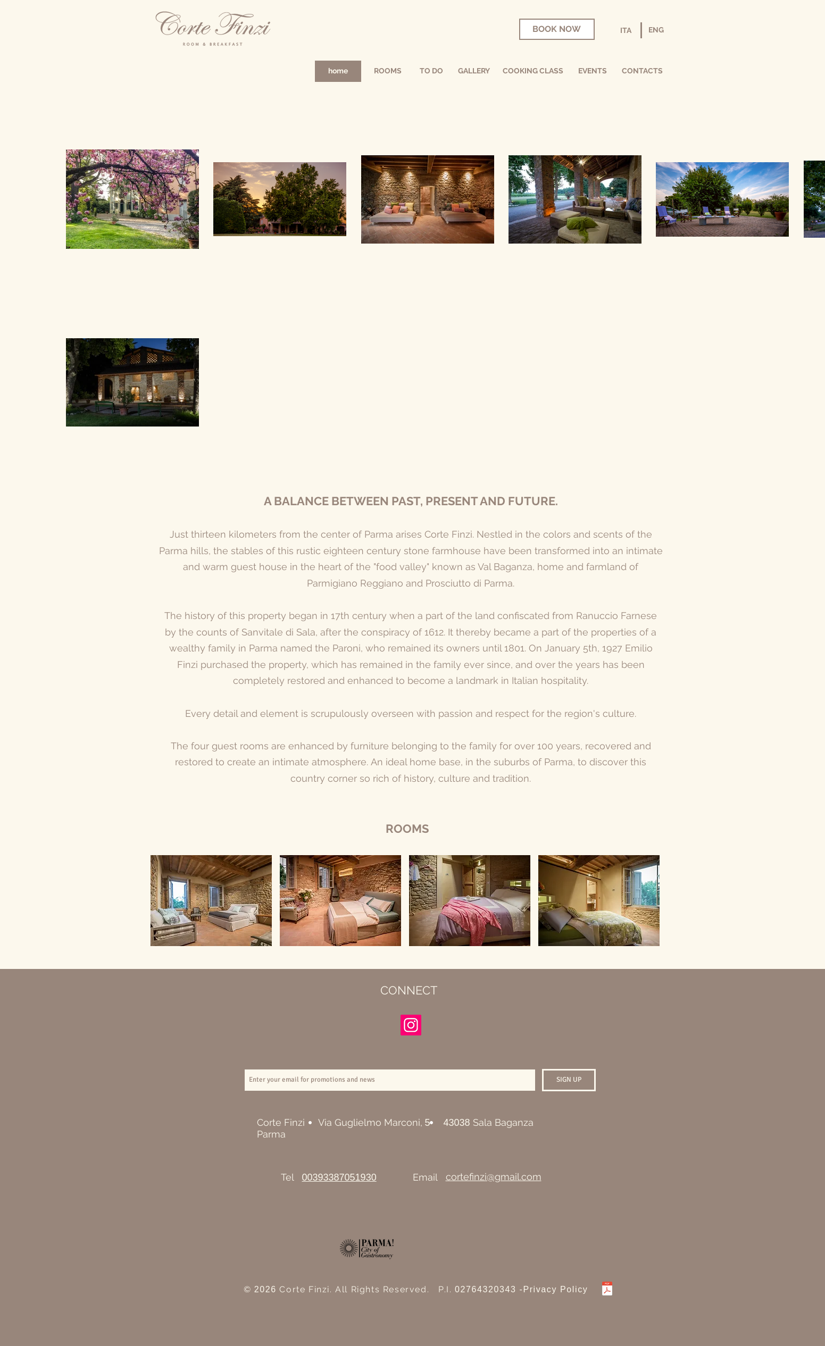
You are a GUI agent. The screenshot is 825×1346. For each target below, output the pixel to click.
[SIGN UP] (569, 1080)
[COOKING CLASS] (533, 71)
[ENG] (656, 30)
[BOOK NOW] (557, 29)
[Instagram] (411, 1025)
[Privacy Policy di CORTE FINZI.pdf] (607, 1289)
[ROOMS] (388, 71)
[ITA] (626, 30)
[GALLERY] (474, 71)
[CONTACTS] (642, 71)
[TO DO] (431, 71)
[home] (338, 71)
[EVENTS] (592, 71)
